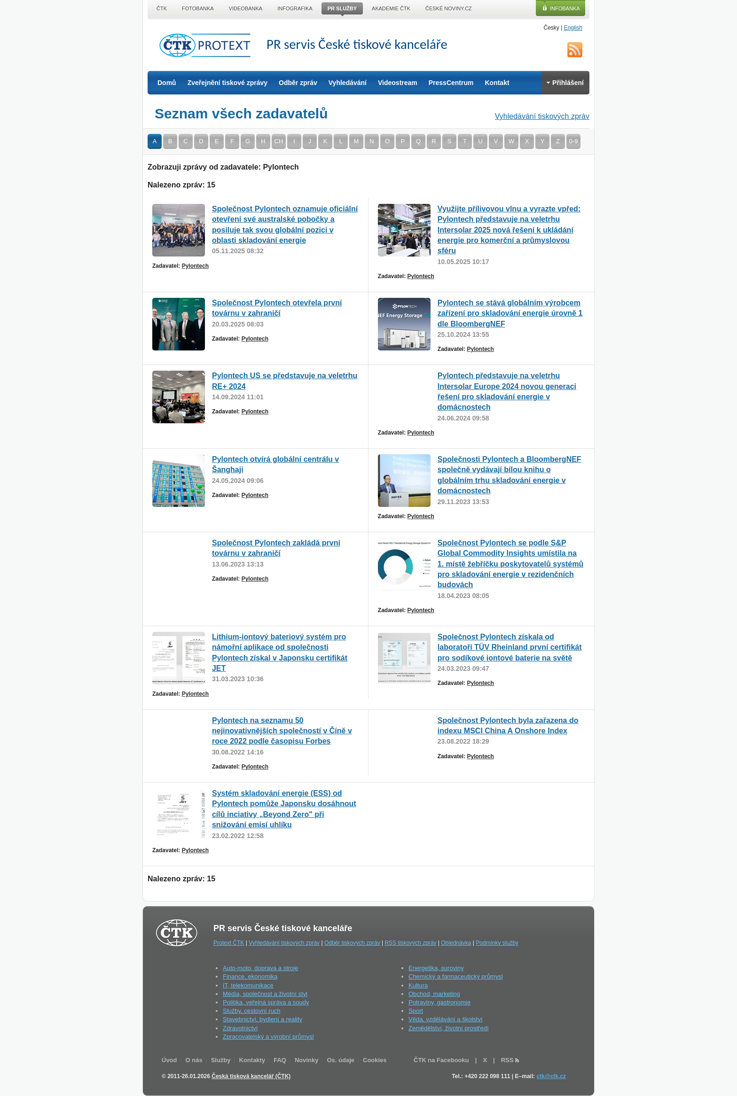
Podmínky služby (497, 943)
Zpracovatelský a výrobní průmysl (268, 1036)
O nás (194, 1060)
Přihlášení (565, 82)
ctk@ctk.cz (551, 1076)
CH (278, 141)
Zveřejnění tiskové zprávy (227, 82)
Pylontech (195, 266)
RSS (574, 49)
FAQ (280, 1060)
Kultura (418, 985)
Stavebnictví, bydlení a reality (262, 1019)
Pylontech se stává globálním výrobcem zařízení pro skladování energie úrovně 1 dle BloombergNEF (510, 313)
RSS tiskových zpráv (410, 943)
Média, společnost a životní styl (265, 993)
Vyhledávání (348, 82)
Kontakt (497, 82)
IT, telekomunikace (248, 985)
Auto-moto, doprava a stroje (260, 968)
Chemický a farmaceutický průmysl (455, 976)
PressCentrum (451, 82)
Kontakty (252, 1060)
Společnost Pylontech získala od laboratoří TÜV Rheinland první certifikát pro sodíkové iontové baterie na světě (510, 647)
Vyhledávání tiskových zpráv (542, 116)
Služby (221, 1060)
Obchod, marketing (434, 993)
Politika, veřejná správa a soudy (266, 1002)
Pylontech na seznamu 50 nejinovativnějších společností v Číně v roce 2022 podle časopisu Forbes (282, 731)
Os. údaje (340, 1060)
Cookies (375, 1060)
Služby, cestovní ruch (252, 1010)
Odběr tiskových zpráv (352, 943)
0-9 (573, 141)
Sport (415, 1010)
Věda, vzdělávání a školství (445, 1019)
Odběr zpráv (298, 82)
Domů (166, 82)
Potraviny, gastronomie (439, 1002)
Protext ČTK (228, 943)
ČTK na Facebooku (441, 1060)
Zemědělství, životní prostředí (448, 1028)
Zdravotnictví (240, 1028)
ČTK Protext (207, 45)
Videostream (397, 82)
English (573, 27)
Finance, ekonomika (250, 976)
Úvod (169, 1060)
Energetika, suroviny (436, 968)
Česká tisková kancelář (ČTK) (251, 1076)
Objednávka (456, 943)
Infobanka (565, 8)
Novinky (307, 1060)
